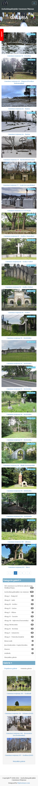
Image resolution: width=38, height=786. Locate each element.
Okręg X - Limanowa (19, 633)
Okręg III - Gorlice (19, 604)
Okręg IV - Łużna (19, 608)
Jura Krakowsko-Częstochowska (19, 645)
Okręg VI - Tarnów (19, 616)
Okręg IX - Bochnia (19, 629)
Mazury (19, 649)
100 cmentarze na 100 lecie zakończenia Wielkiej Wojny (19, 587)
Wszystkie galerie (10, 657)
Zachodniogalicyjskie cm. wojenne (19, 592)
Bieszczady (19, 641)
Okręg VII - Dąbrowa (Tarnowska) (19, 620)
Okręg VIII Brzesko (19, 625)
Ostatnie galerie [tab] (26, 668)
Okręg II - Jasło (19, 600)
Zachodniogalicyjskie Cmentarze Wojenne (18, 9)
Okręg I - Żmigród (19, 596)
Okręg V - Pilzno (19, 612)
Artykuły (19, 653)
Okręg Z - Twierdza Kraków (19, 637)
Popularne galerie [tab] (10, 668)
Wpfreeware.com (23, 783)
